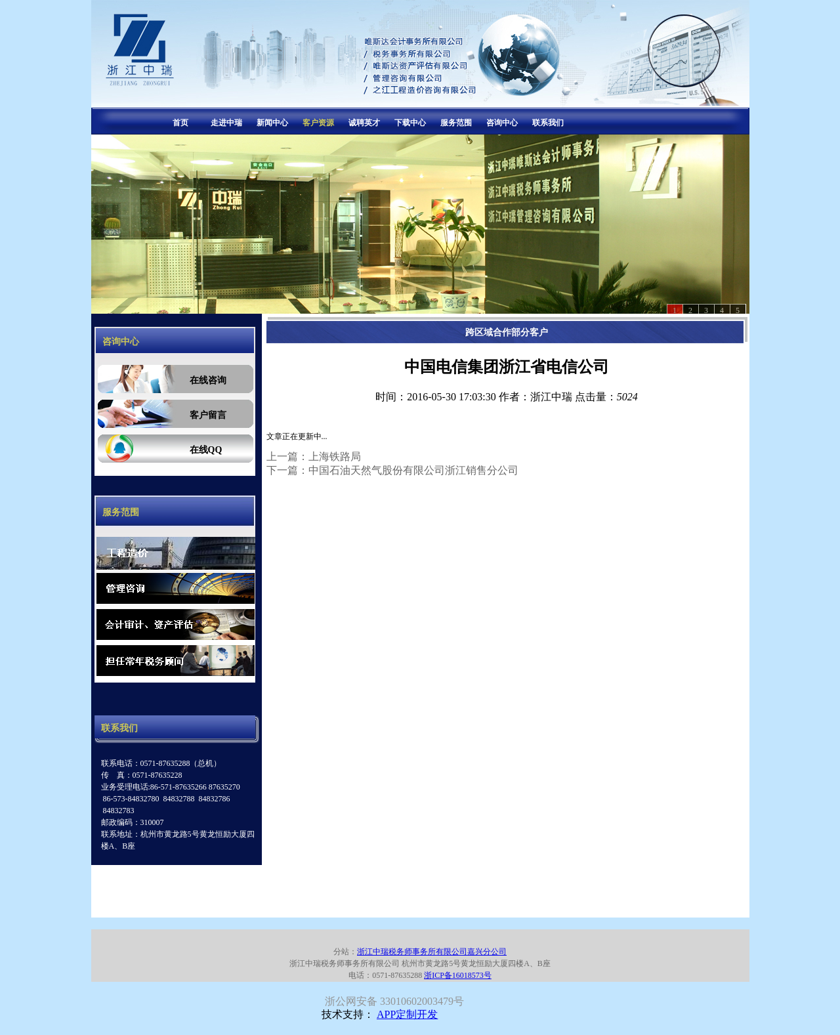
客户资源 (318, 122)
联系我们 (548, 122)
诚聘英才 (364, 122)
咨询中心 (502, 122)
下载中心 (410, 122)
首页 (180, 122)
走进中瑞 (226, 122)
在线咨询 (208, 380)
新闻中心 (272, 122)
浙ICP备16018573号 (458, 975)
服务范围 (456, 122)
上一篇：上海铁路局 (313, 456)
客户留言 (208, 415)
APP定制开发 (407, 1014)
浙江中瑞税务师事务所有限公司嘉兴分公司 (432, 951)
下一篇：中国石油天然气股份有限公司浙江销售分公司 (392, 470)
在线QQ (206, 450)
